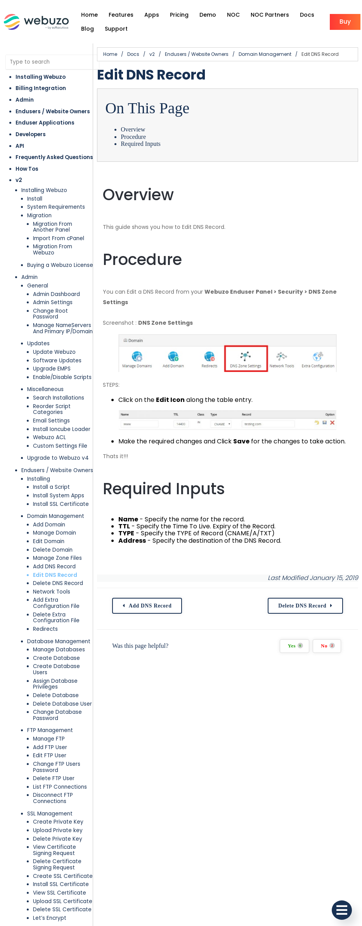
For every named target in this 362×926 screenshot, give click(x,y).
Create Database (56, 658)
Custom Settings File (60, 446)
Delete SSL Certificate (62, 909)
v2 (19, 180)
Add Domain (49, 524)
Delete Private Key (57, 839)
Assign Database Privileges (55, 684)
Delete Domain (53, 550)
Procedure (133, 136)
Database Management (58, 641)
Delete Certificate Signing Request (57, 864)
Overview (133, 129)
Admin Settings (53, 302)
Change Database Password (57, 715)
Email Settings (51, 420)
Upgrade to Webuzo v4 (58, 458)
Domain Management (55, 516)
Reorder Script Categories (52, 409)
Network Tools (51, 591)
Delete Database (56, 695)
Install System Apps (58, 495)
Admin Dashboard (56, 294)
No (328, 646)
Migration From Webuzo (52, 249)
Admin (25, 100)
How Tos (27, 169)
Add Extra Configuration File (56, 603)
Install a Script (51, 487)
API (20, 146)
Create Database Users (56, 669)
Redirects (45, 629)
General (37, 285)
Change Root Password (50, 314)
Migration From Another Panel (52, 227)
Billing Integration (41, 88)
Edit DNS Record (55, 575)
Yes (295, 646)
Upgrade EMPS (52, 368)
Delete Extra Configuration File (56, 618)
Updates (38, 343)
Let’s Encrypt (49, 918)
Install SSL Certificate (61, 504)
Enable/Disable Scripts (62, 377)
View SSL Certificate (59, 893)
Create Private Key (58, 822)
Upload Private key (58, 830)
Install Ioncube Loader (61, 429)
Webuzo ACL (49, 437)
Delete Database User (62, 704)
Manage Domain (54, 533)
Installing (38, 479)
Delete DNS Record (58, 583)
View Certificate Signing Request (54, 850)
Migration (39, 215)
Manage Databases (59, 649)
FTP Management (50, 730)
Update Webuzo (54, 352)
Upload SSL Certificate (62, 901)
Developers (31, 134)
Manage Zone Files (57, 558)
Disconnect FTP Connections (53, 798)
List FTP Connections (60, 787)
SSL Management (50, 813)
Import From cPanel (58, 238)
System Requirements (56, 207)
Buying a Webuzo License (60, 265)
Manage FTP (49, 739)
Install (34, 199)
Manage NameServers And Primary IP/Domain (63, 328)
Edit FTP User (49, 755)
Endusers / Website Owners (53, 111)
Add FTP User (50, 747)
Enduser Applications (45, 122)
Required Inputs (141, 143)
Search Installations (58, 398)
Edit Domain (48, 541)
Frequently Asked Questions (54, 157)
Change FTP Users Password (56, 767)
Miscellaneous (45, 389)
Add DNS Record (54, 566)
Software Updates (57, 360)
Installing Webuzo (41, 77)
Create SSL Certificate (63, 876)
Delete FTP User (53, 778)
